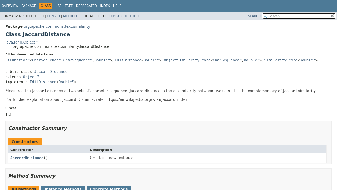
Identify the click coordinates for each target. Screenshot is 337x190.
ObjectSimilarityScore (187, 60)
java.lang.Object (20, 42)
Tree (69, 6)
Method (70, 16)
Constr (53, 16)
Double (101, 60)
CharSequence (45, 60)
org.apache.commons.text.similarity (57, 26)
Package (29, 6)
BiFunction (16, 60)
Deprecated (86, 6)
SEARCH (254, 16)
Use (58, 6)
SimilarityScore (280, 60)
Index (105, 6)
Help (117, 6)
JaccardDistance (50, 71)
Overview (10, 6)
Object (29, 77)
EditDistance (128, 60)
